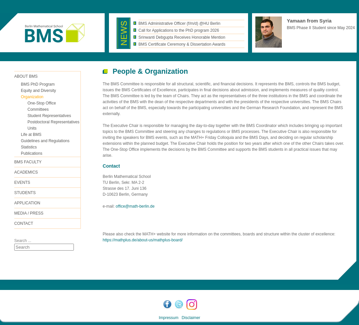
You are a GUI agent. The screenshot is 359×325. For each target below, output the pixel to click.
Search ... (22, 240)
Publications (31, 153)
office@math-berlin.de (135, 206)
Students (25, 192)
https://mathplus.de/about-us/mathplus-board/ (142, 240)
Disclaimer (191, 317)
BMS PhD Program (38, 84)
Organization (32, 97)
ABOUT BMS (25, 76)
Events (22, 182)
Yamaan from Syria (309, 20)
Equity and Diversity (38, 90)
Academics (26, 172)
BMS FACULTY (27, 162)
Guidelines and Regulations (45, 141)
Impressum (168, 317)
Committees (38, 109)
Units (31, 128)
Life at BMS (31, 134)
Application (27, 203)
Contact (23, 223)
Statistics (29, 147)
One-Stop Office (41, 103)
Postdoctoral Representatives (53, 122)
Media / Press (28, 213)
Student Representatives (49, 115)
